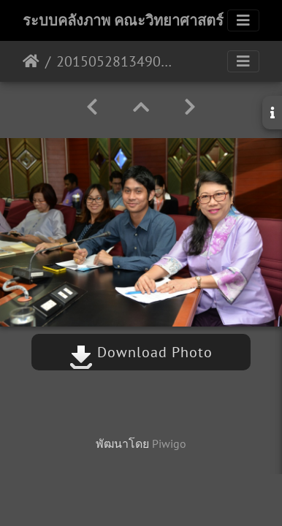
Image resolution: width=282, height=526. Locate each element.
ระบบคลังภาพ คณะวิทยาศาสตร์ (123, 20)
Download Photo (141, 352)
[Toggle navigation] (243, 20)
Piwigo (169, 443)
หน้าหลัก (31, 61)
